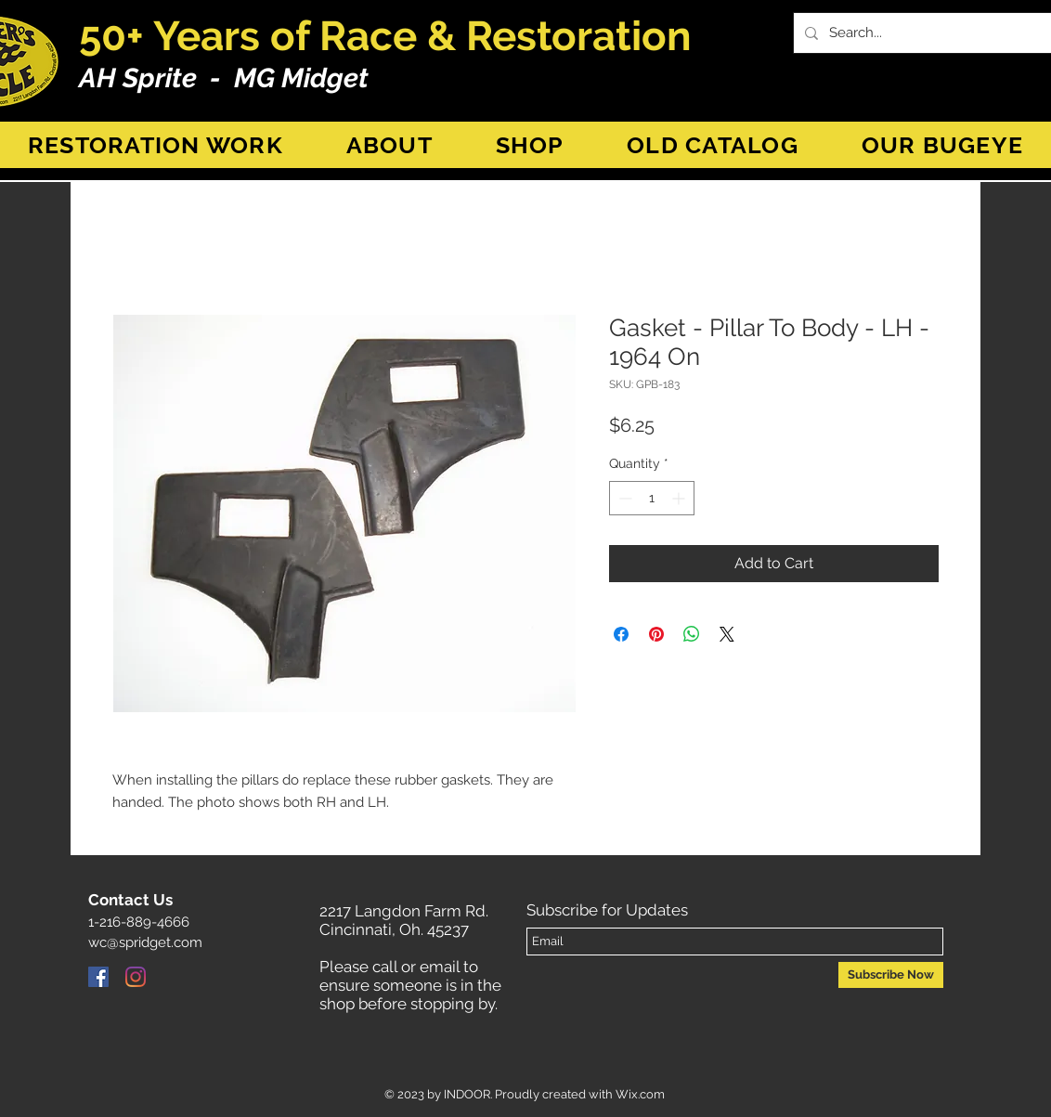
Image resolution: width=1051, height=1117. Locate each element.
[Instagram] (135, 977)
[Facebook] (98, 977)
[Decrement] (623, 498)
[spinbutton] (651, 498)
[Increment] (680, 498)
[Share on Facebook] (621, 634)
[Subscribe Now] (890, 975)
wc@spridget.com (145, 942)
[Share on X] (727, 634)
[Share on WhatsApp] (692, 634)
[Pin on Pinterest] (656, 634)
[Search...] (932, 33)
